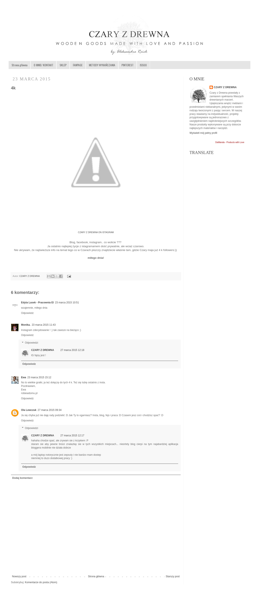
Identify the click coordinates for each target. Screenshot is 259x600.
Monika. (26, 324)
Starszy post (173, 576)
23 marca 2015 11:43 (44, 324)
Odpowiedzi (31, 342)
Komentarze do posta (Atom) (41, 582)
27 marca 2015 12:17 (72, 435)
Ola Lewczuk (28, 410)
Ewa (23, 377)
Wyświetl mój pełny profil (203, 132)
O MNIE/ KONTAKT (43, 65)
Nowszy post (19, 576)
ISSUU (143, 65)
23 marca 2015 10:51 (67, 302)
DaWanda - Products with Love (229, 142)
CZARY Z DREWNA (29, 276)
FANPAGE (78, 65)
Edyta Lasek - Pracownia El (37, 302)
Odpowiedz (27, 313)
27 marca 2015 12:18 (72, 350)
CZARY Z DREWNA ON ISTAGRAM (96, 232)
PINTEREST (127, 65)
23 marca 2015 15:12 (39, 377)
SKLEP (63, 65)
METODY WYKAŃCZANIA (102, 65)
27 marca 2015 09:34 (49, 410)
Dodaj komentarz (22, 478)
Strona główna (19, 65)
